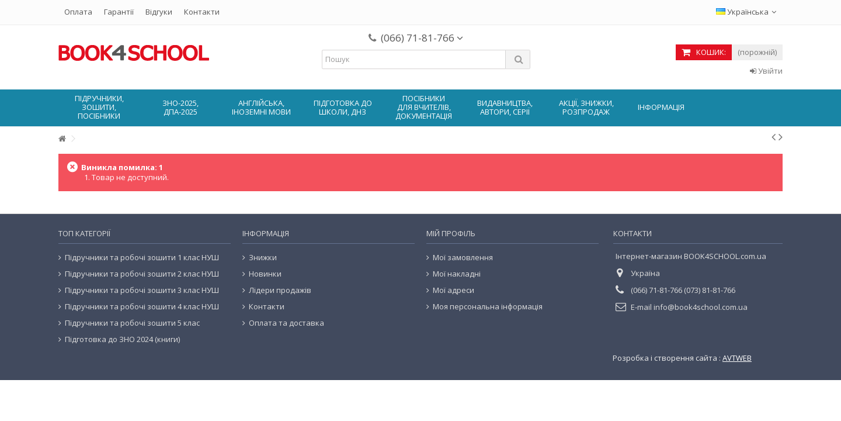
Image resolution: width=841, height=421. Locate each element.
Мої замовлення (463, 258)
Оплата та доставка (286, 323)
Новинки (265, 274)
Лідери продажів (280, 290)
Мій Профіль (450, 233)
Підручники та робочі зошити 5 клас (132, 323)
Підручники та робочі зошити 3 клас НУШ (142, 290)
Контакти (202, 11)
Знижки (263, 258)
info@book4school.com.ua (701, 307)
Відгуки (158, 11)
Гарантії (119, 11)
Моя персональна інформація (488, 307)
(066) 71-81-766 (422, 37)
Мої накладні (457, 274)
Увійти (766, 70)
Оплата (78, 11)
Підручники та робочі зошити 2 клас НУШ (142, 274)
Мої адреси (453, 290)
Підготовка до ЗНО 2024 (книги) (122, 339)
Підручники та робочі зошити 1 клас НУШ (142, 258)
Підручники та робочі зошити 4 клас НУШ (142, 307)
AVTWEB (737, 358)
